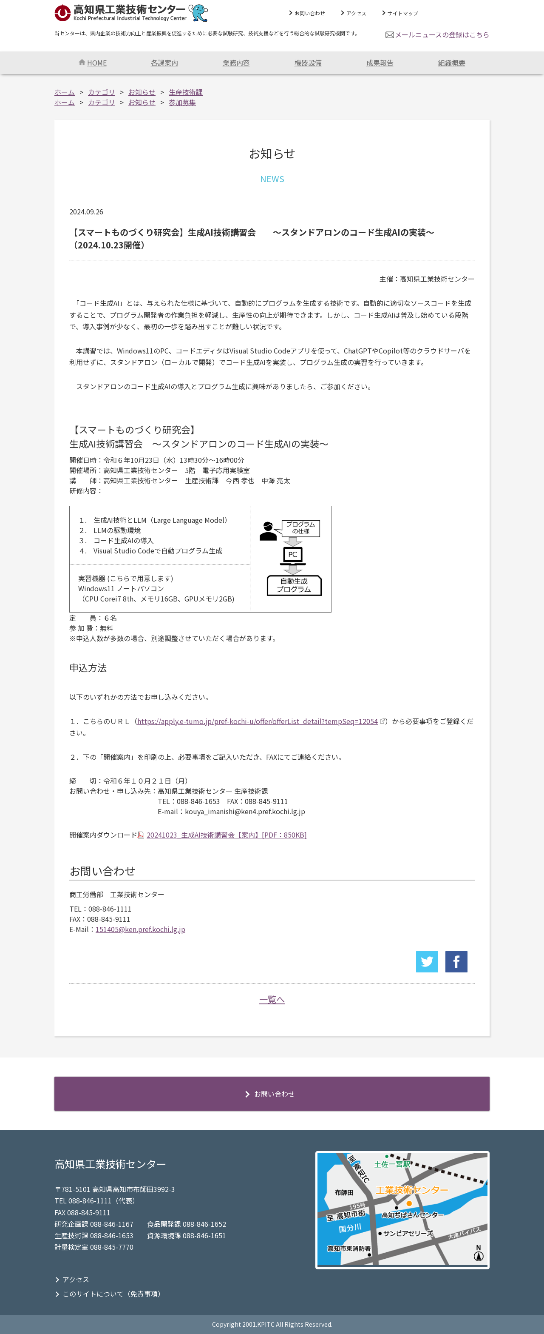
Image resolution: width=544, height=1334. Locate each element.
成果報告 (380, 62)
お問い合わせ (310, 13)
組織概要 (451, 62)
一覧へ (272, 999)
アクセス (356, 13)
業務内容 (236, 62)
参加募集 (182, 102)
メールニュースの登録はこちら (442, 34)
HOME (93, 62)
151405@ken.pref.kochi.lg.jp (140, 929)
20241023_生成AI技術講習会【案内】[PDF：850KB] (227, 834)
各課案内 (164, 62)
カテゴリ (101, 92)
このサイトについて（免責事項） (113, 1293)
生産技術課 (186, 92)
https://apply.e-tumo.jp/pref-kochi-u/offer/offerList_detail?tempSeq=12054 (257, 721)
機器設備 (308, 62)
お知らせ (142, 92)
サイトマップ (403, 13)
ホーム (64, 92)
